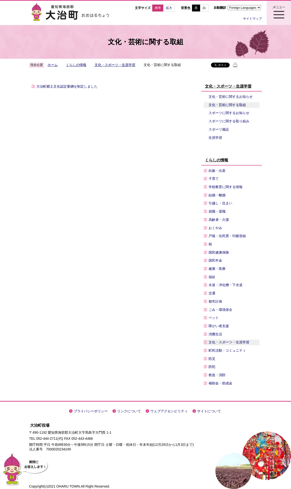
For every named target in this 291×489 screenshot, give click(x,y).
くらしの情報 (76, 65)
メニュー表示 (279, 13)
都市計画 (215, 301)
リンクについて (129, 411)
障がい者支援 (219, 326)
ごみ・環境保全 (220, 310)
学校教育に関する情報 (225, 187)
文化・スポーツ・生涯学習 (115, 65)
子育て (214, 179)
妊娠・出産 (217, 171)
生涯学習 (215, 138)
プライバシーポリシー (91, 411)
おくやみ (215, 228)
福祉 (212, 277)
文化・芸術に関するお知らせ (231, 97)
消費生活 (215, 334)
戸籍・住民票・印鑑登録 (227, 236)
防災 (212, 359)
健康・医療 (217, 269)
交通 (212, 293)
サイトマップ (252, 18)
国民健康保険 (219, 252)
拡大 (169, 8)
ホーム (53, 65)
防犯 (212, 367)
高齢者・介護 (219, 220)
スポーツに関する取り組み (229, 121)
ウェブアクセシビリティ (169, 411)
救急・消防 (217, 375)
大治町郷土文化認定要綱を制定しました (66, 86)
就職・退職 (217, 211)
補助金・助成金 (220, 383)
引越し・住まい (220, 203)
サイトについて (209, 411)
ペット (214, 318)
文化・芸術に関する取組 (227, 105)
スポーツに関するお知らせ (229, 113)
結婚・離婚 (217, 195)
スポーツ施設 (219, 129)
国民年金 (215, 260)
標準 (158, 8)
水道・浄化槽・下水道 (225, 285)
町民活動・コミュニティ (227, 350)
